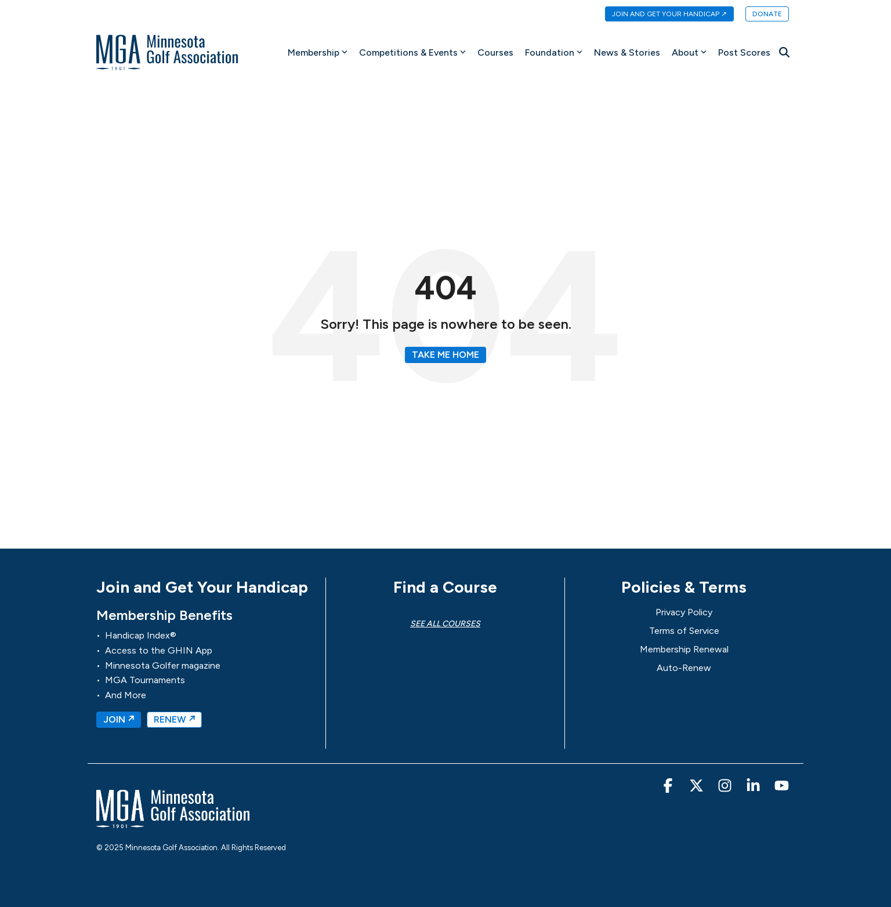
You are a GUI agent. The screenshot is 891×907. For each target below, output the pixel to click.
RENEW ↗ (174, 719)
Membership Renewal (684, 649)
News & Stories (627, 52)
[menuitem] (663, 14)
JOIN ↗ (118, 719)
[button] (669, 788)
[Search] (784, 52)
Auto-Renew (684, 667)
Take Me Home (445, 354)
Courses (495, 52)
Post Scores (744, 52)
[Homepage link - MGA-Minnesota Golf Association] (172, 823)
